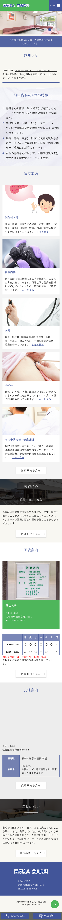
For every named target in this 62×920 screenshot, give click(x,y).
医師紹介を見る (31, 534)
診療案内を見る (31, 470)
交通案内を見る (31, 785)
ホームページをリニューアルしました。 (36, 70)
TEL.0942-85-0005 (16, 620)
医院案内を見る (31, 674)
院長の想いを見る (31, 853)
